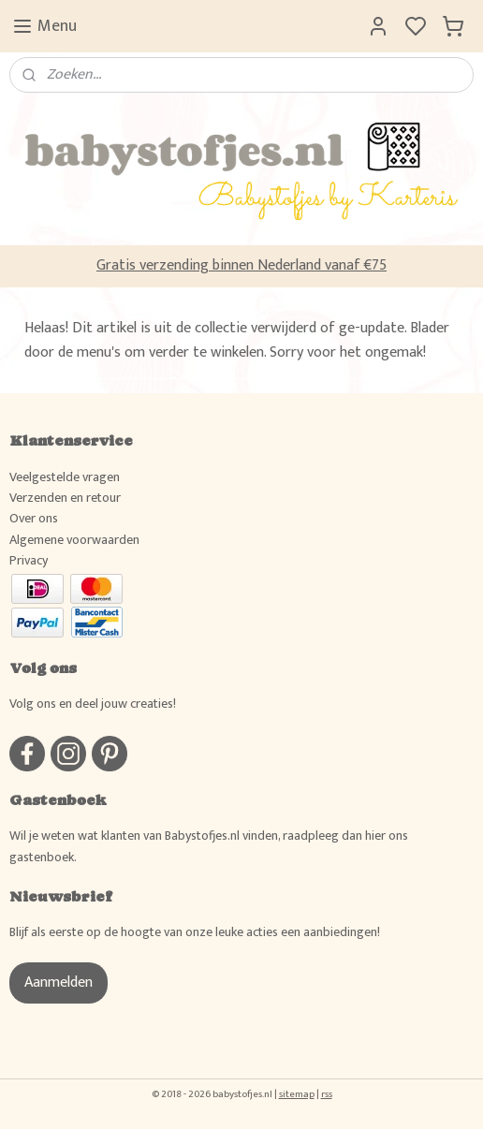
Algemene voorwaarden (74, 539)
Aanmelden (58, 982)
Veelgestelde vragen (64, 477)
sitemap (297, 1094)
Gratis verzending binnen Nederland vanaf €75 (241, 265)
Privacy (28, 560)
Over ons (33, 518)
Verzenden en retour (65, 497)
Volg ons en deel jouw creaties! (92, 703)
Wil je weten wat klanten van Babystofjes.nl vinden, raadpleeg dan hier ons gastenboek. (208, 846)
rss (326, 1094)
